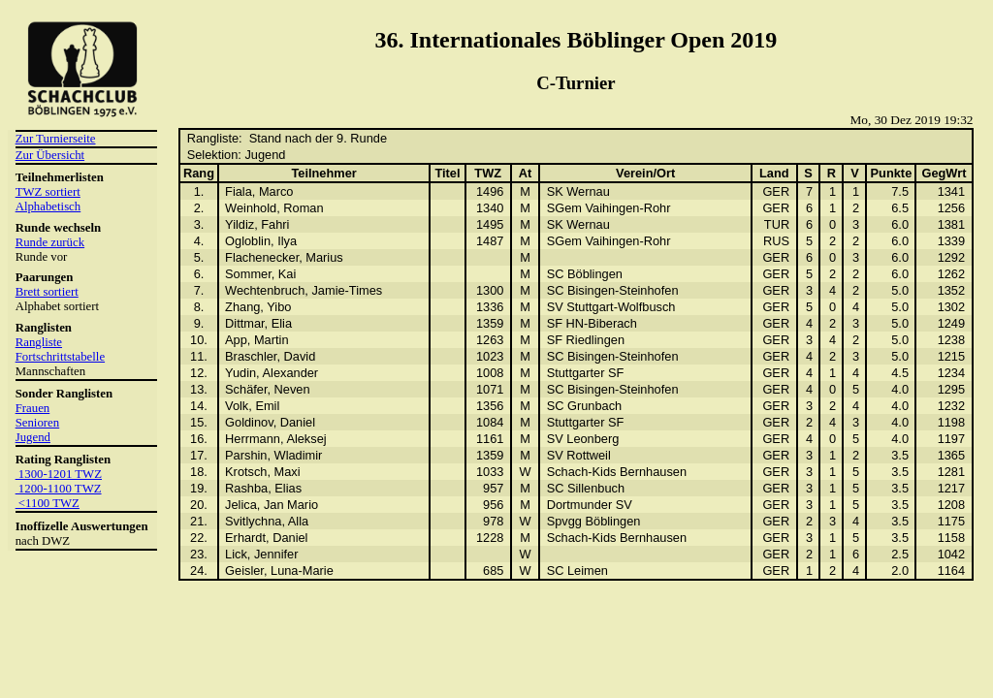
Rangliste (39, 342)
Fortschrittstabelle (60, 357)
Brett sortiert (47, 292)
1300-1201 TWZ (59, 474)
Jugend (33, 437)
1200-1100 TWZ (59, 488)
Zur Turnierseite (56, 138)
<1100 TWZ (48, 503)
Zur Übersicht (50, 155)
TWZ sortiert (48, 192)
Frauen (33, 408)
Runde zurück (50, 242)
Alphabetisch (48, 206)
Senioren (38, 422)
